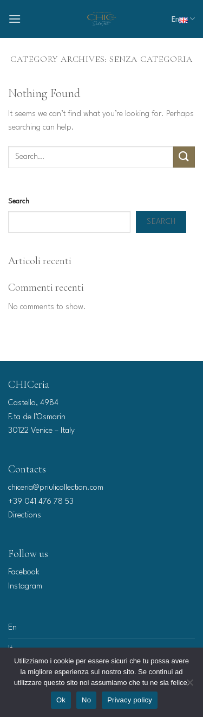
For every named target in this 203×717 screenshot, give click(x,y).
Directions (24, 515)
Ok (61, 700)
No (86, 700)
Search (18, 201)
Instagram (25, 586)
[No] (189, 685)
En (183, 19)
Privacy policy (129, 700)
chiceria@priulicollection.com (55, 488)
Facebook (24, 572)
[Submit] (184, 157)
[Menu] (14, 18)
